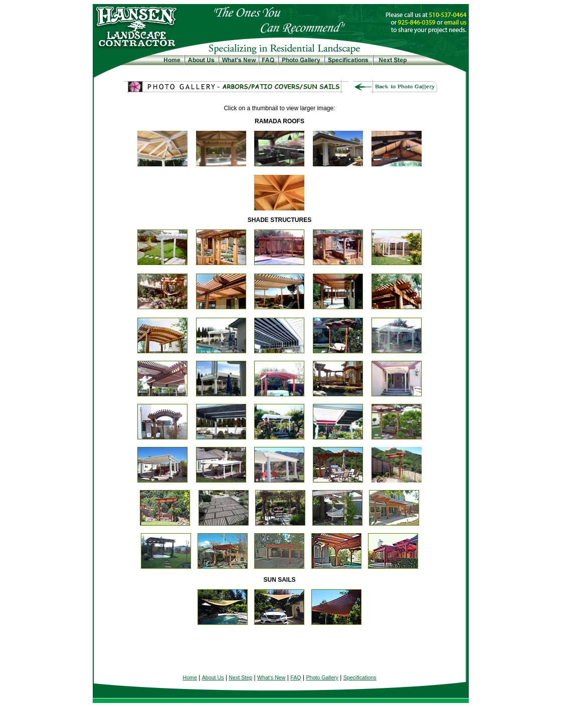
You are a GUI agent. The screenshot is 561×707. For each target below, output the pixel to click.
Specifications (360, 677)
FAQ (295, 677)
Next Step (240, 677)
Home (189, 677)
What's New (271, 677)
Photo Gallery (322, 677)
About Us (213, 677)
